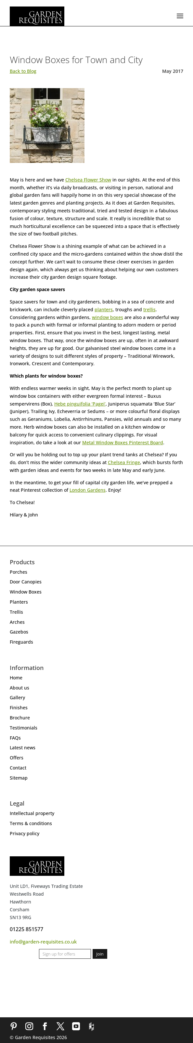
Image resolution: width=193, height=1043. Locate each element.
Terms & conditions (31, 823)
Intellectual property (32, 813)
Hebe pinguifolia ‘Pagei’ (80, 404)
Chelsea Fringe (124, 462)
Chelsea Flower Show (88, 180)
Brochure (20, 718)
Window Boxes (26, 592)
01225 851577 (26, 929)
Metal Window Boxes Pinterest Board (122, 442)
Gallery (17, 697)
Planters (19, 602)
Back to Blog (23, 71)
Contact (18, 768)
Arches (17, 622)
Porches (18, 572)
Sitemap (19, 778)
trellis (149, 309)
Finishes (19, 707)
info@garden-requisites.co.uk (43, 941)
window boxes (107, 317)
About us (19, 688)
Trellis (16, 612)
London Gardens (88, 490)
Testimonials (23, 728)
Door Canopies (26, 582)
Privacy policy (24, 833)
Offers (16, 758)
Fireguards (21, 642)
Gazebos (19, 632)
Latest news (22, 747)
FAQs (15, 738)
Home (16, 678)
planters (104, 309)
